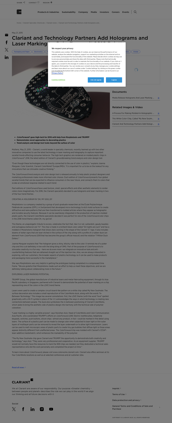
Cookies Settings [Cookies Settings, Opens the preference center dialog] (58, 80)
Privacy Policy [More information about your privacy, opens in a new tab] (57, 73)
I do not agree (95, 80)
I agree (114, 80)
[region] (87, 64)
